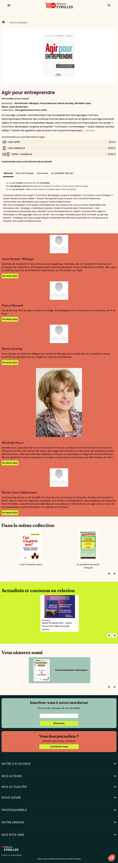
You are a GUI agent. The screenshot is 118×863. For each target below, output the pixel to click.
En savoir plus (10, 275)
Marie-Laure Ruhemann (15, 106)
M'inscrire (59, 723)
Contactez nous (59, 746)
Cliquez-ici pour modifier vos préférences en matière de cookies (59, 859)
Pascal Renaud (48, 103)
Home (3, 22)
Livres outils (40, 110)
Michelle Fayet (83, 103)
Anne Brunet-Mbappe (26, 103)
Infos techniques (25, 173)
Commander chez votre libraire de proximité (27, 161)
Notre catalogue (18, 22)
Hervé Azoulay (66, 103)
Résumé (8, 173)
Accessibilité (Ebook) (62, 173)
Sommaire (42, 173)
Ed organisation (24, 110)
